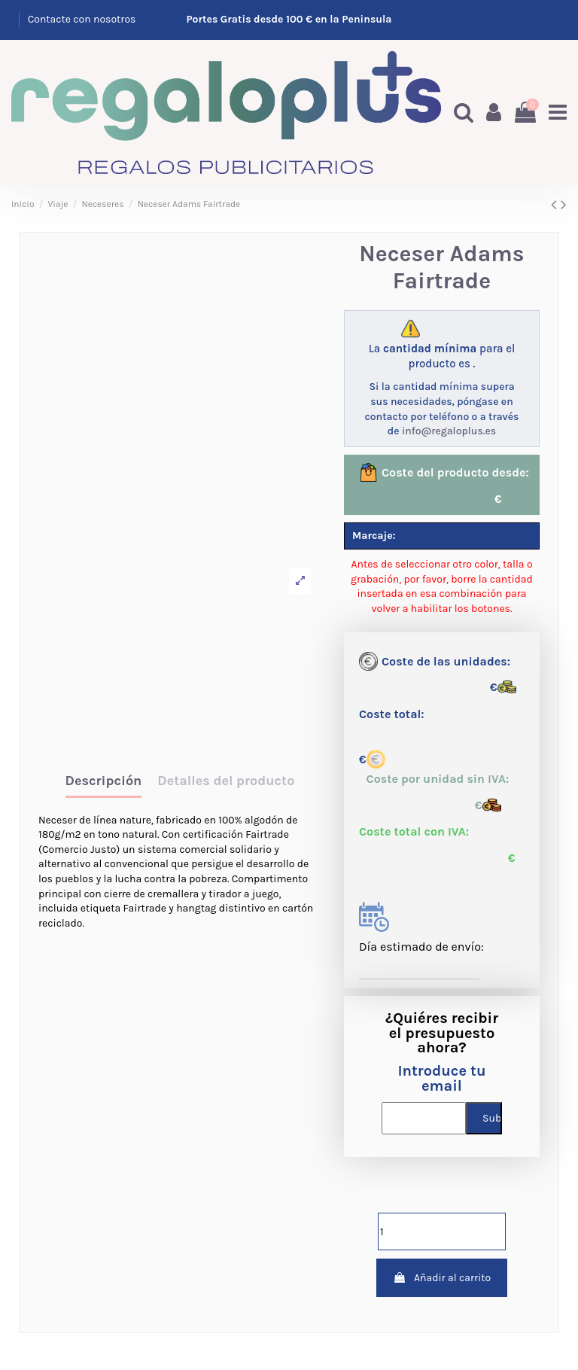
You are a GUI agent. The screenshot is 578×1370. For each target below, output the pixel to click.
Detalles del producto (225, 781)
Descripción (103, 781)
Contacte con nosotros (82, 19)
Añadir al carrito (442, 1277)
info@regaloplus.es (449, 431)
